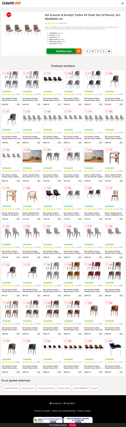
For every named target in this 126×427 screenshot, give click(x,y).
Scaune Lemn (64, 388)
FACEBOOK (56, 403)
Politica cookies (84, 411)
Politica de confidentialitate (64, 411)
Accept (72, 425)
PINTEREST (69, 403)
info (18, 104)
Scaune (94, 388)
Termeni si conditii (42, 411)
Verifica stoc (68, 51)
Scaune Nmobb (11, 388)
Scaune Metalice (80, 388)
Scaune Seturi (28, 388)
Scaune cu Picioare (46, 388)
